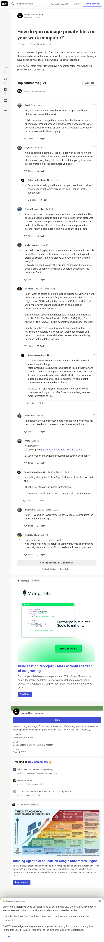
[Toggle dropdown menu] (94, 104)
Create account (92, 3)
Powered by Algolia (59, 4)
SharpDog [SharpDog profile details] (30, 509)
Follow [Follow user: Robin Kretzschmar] (57, 720)
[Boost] (5, 100)
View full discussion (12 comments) (57, 562)
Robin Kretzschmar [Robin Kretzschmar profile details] (37, 180)
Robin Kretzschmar (33, 14)
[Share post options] (5, 110)
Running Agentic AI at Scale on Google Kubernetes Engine (55, 861)
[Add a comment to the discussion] (59, 93)
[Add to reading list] (5, 91)
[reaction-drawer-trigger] (5, 69)
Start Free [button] (25, 694)
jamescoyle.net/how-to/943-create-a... (63, 449)
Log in (76, 3)
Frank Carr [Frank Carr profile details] (30, 105)
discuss (22, 44)
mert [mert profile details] (27, 440)
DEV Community (38, 762)
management (44, 44)
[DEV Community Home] (4, 4)
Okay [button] (7, 936)
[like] (29, 138)
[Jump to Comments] (5, 80)
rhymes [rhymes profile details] (28, 147)
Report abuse (66, 569)
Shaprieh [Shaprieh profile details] (29, 415)
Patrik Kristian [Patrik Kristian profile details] (32, 535)
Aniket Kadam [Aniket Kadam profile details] (32, 245)
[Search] (13, 3)
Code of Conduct (49, 569)
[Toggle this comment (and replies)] (19, 110)
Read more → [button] (21, 882)
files (32, 44)
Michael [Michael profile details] (29, 288)
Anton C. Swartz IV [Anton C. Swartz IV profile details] (34, 209)
